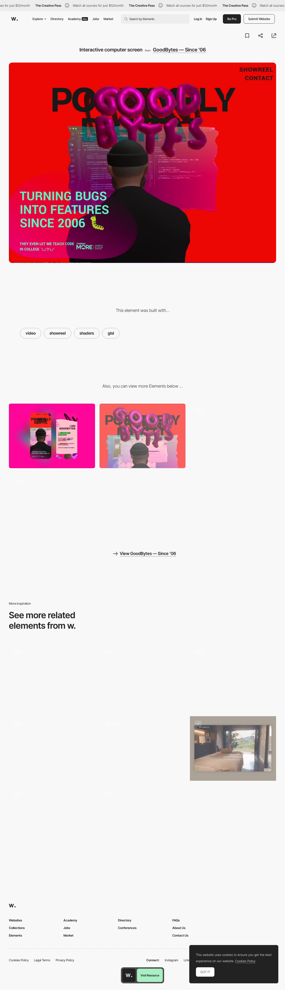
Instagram (171, 960)
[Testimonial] (52, 677)
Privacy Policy (65, 960)
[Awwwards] (14, 19)
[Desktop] (143, 436)
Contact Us (180, 935)
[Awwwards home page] (129, 975)
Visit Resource (149, 975)
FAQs (176, 920)
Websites (15, 920)
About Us (178, 928)
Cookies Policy (19, 960)
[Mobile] (52, 436)
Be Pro (231, 19)
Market (108, 19)
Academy (78, 19)
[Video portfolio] (143, 819)
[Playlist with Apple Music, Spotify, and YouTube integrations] (143, 748)
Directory (57, 19)
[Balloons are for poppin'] (233, 436)
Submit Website (259, 19)
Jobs (95, 19)
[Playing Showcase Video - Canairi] (52, 748)
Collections (17, 928)
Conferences (127, 928)
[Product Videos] (233, 677)
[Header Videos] (233, 748)
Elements (15, 935)
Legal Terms (42, 960)
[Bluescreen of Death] (52, 505)
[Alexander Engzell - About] (52, 819)
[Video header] (143, 677)
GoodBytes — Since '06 (179, 49)
